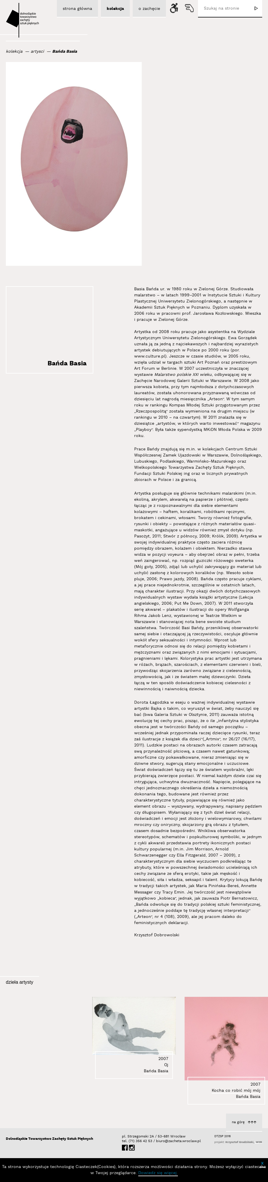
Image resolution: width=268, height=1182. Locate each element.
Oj (166, 1065)
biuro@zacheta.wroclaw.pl (159, 1141)
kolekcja (14, 51)
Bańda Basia (64, 51)
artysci (37, 51)
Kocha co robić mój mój (236, 1090)
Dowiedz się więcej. (158, 1173)
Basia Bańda (146, 289)
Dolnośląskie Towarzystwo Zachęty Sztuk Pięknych (49, 1139)
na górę (238, 1122)
